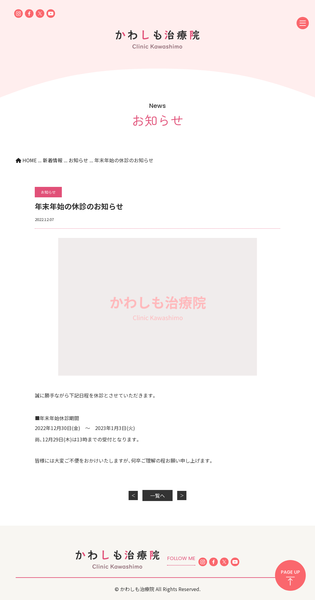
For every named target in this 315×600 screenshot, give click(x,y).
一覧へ (157, 495)
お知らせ (48, 192)
